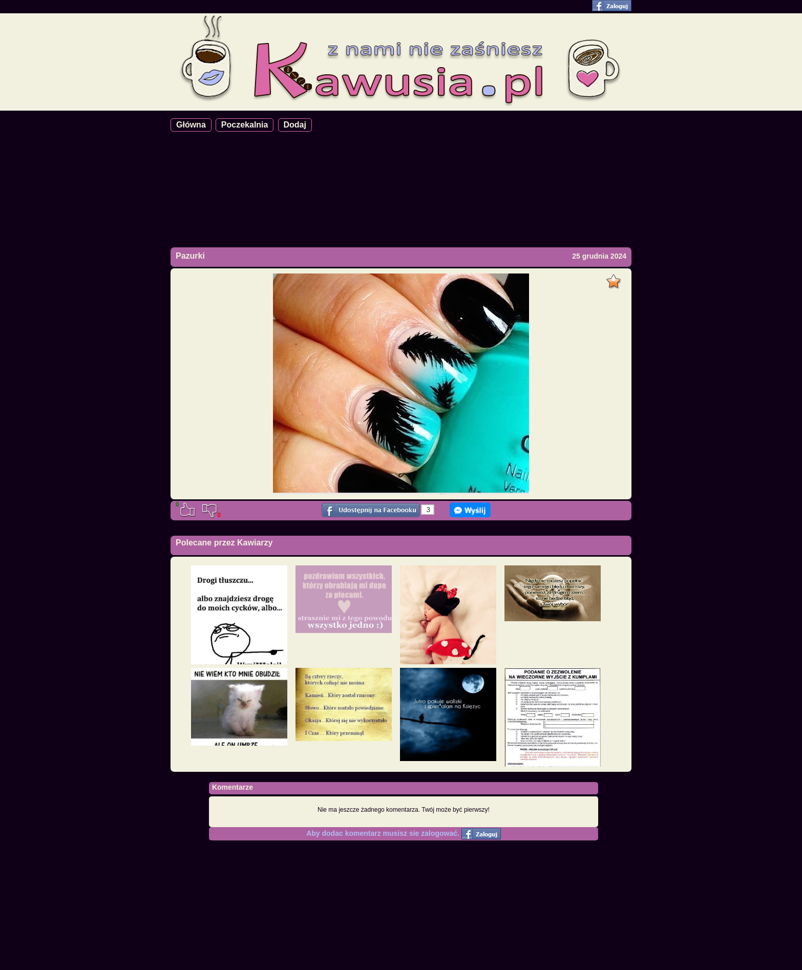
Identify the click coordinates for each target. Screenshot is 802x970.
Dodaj (295, 124)
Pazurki (190, 255)
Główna (191, 124)
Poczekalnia (244, 124)
